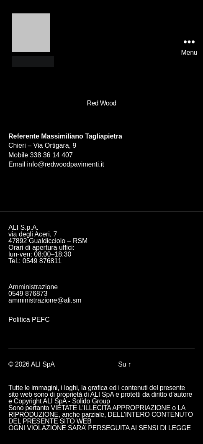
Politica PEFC (29, 319)
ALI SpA (43, 364)
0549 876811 (42, 260)
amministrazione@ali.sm (45, 300)
